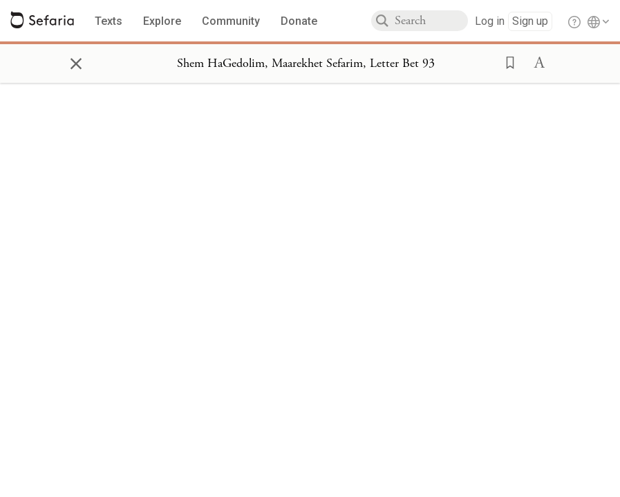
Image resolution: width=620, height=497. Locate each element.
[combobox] (431, 20)
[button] (506, 61)
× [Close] (76, 61)
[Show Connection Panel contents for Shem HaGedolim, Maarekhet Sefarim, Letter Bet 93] (306, 63)
